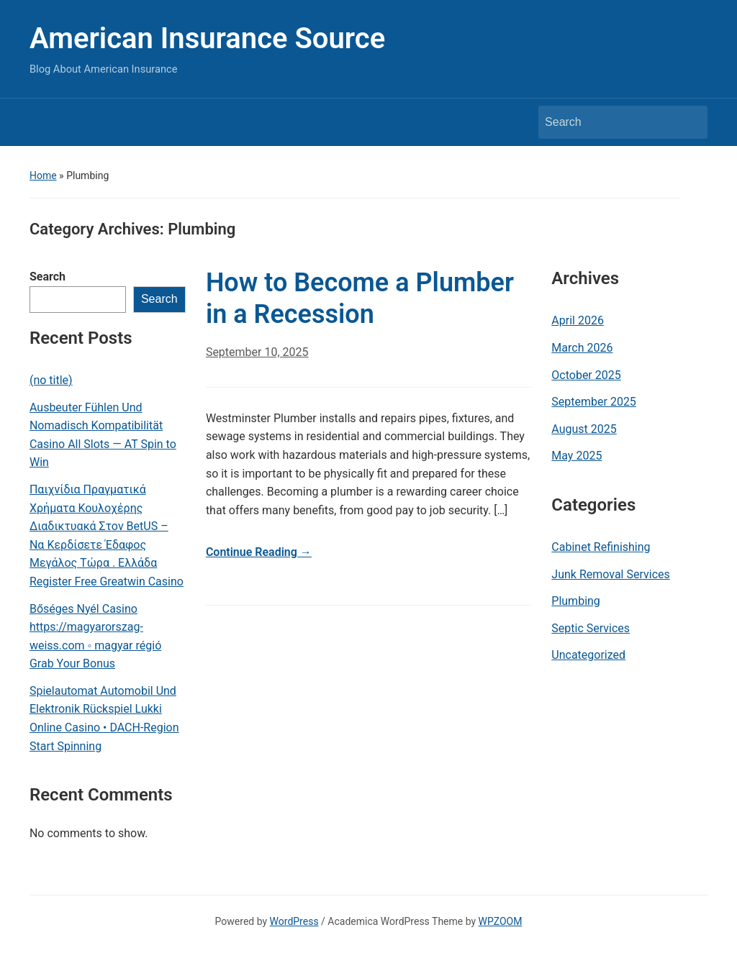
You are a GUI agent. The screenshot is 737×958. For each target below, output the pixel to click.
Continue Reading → (259, 552)
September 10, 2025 (257, 352)
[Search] (609, 122)
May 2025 (576, 455)
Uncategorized (588, 655)
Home (43, 175)
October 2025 (585, 375)
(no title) (51, 380)
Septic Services (590, 628)
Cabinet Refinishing (600, 547)
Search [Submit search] (689, 122)
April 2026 (577, 320)
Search (47, 276)
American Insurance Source (207, 38)
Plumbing (575, 601)
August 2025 (583, 429)
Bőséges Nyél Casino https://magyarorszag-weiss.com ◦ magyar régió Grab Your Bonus (95, 636)
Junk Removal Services (610, 574)
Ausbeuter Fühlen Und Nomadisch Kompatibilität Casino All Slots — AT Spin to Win (103, 435)
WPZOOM (501, 921)
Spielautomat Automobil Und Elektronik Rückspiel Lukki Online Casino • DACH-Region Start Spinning (104, 718)
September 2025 (593, 402)
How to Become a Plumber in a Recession (360, 298)
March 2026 (581, 348)
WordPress (294, 921)
